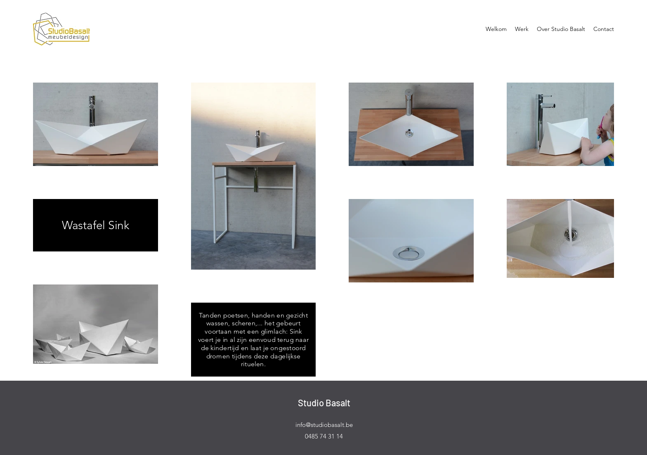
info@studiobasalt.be (324, 425)
